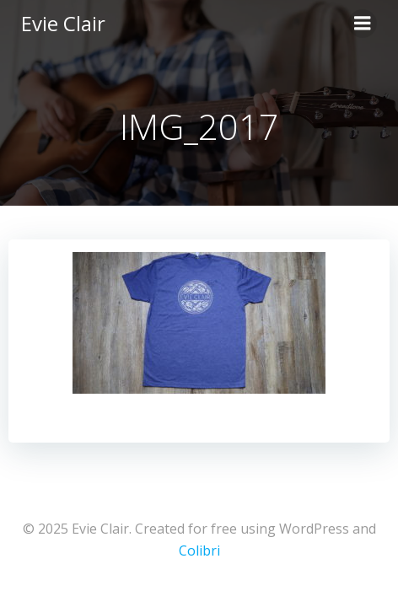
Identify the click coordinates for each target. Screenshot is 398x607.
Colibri (199, 550)
